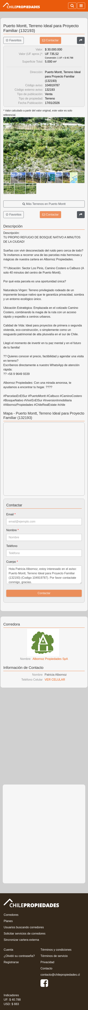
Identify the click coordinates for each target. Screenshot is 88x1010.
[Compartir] (81, 40)
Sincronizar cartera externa (21, 939)
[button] (9, 144)
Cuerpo (12, 561)
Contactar (50, 40)
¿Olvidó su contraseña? (19, 955)
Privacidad (47, 962)
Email (11, 514)
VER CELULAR (55, 679)
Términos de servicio (54, 955)
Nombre (12, 530)
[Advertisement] (44, 737)
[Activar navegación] (81, 6)
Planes (8, 921)
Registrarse (11, 962)
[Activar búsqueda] (72, 6)
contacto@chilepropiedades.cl (60, 974)
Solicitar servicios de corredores (24, 933)
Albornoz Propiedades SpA (50, 658)
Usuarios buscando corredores (24, 927)
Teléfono (11, 546)
